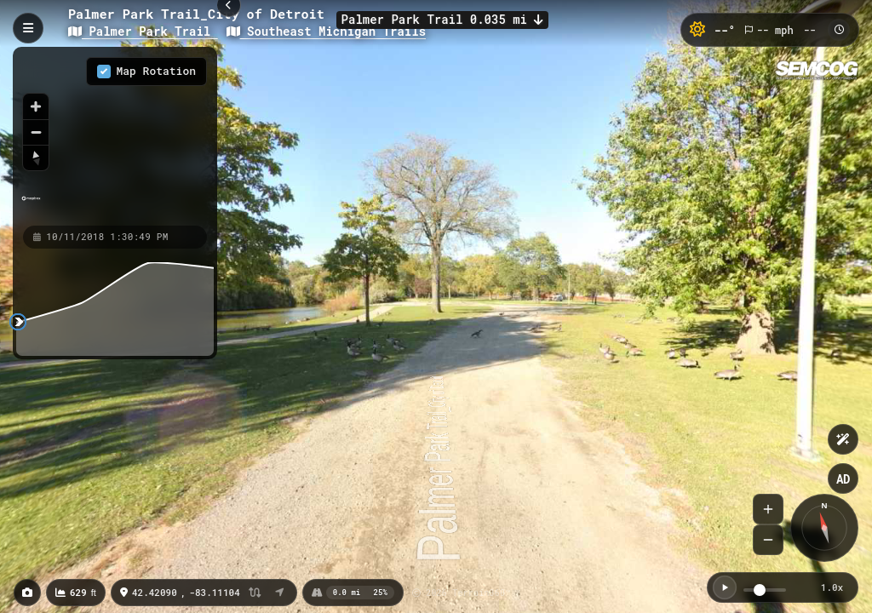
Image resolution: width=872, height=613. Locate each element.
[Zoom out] (36, 132)
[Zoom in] (36, 106)
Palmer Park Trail (143, 31)
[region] (115, 135)
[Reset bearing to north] (36, 157)
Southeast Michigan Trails (326, 31)
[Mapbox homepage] (31, 205)
